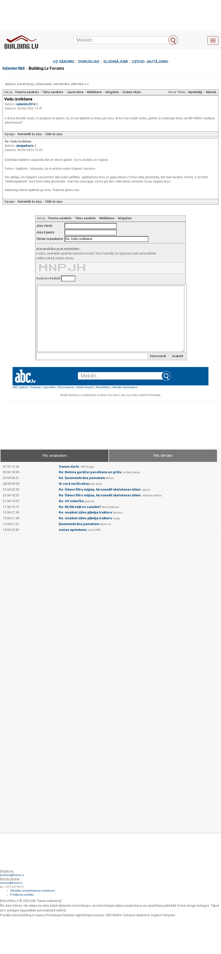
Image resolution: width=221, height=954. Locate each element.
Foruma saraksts (27, 92)
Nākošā (211, 92)
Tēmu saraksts (52, 92)
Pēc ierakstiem (54, 455)
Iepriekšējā (195, 92)
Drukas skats (132, 92)
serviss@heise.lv (11, 883)
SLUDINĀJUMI (115, 61)
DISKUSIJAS (88, 61)
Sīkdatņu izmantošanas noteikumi (32, 890)
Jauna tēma (75, 92)
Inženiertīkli (14, 68)
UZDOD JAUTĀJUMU (150, 61)
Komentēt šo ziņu (30, 134)
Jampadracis (25, 146)
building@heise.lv (12, 875)
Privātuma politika (22, 894)
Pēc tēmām (163, 455)
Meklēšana (94, 92)
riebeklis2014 (26, 104)
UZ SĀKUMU (63, 61)
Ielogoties (112, 92)
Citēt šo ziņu (53, 134)
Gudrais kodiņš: (48, 278)
